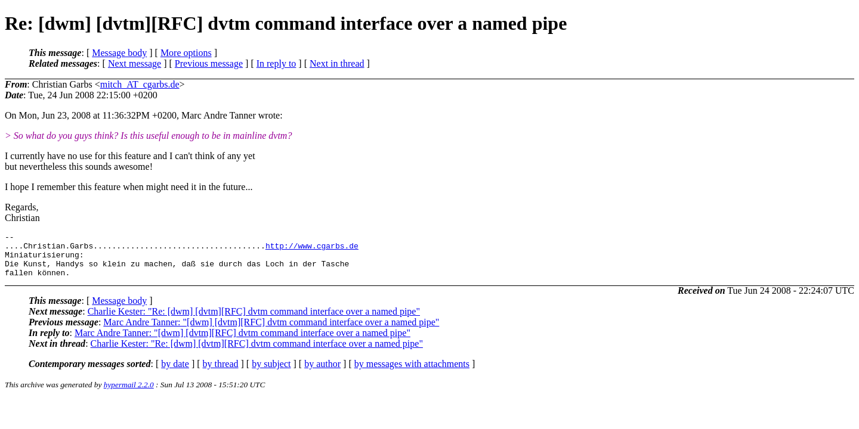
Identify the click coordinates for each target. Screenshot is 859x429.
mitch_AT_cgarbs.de (140, 84)
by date (175, 373)
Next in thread (337, 63)
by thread (221, 373)
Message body (119, 53)
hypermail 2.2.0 (129, 393)
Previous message (209, 63)
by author (322, 373)
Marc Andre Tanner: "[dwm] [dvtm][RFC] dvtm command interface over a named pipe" (271, 331)
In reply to (276, 63)
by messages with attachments (411, 373)
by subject (271, 373)
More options (186, 53)
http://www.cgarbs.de (312, 249)
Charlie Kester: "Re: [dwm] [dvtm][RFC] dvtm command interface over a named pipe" (254, 320)
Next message (134, 63)
